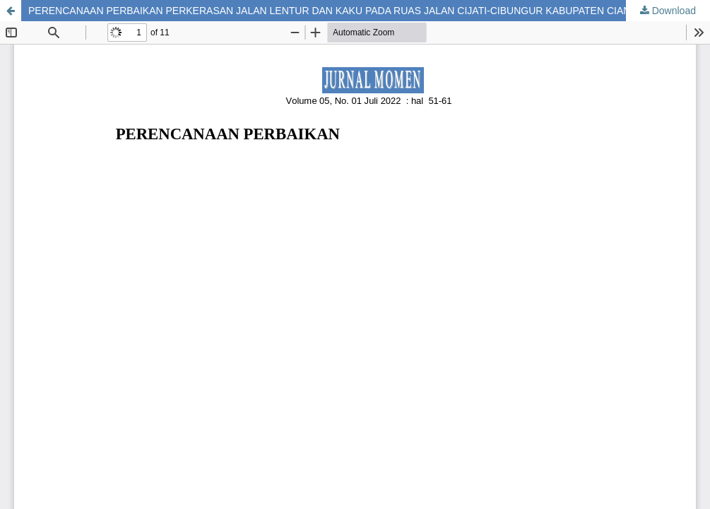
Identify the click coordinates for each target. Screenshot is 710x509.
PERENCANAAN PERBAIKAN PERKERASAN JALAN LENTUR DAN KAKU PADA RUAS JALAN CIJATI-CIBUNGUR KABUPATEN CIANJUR (339, 10)
